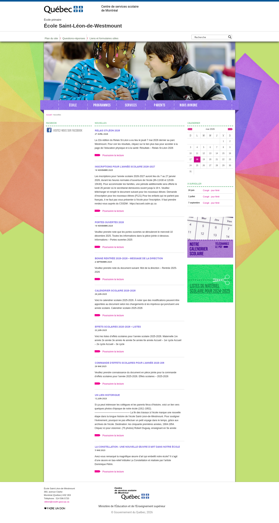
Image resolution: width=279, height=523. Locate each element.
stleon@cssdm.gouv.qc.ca (56, 502)
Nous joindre (188, 105)
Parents (159, 105)
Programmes (102, 105)
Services (131, 105)
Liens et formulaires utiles (104, 38)
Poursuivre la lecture (113, 155)
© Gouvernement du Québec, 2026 (132, 512)
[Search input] (211, 37)
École (73, 105)
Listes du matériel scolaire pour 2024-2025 (210, 288)
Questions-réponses (73, 38)
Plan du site (51, 38)
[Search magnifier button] (230, 37)
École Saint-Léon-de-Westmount (83, 23)
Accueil (49, 115)
